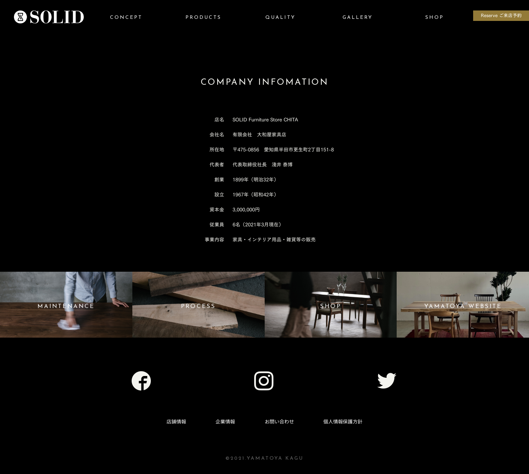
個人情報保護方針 (342, 421)
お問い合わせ (279, 421)
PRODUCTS (203, 17)
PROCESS (198, 306)
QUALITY (280, 17)
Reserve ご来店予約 (501, 15)
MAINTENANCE (66, 306)
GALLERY (358, 17)
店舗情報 (176, 421)
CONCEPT (126, 17)
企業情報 (225, 421)
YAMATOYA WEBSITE (463, 306)
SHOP (434, 17)
